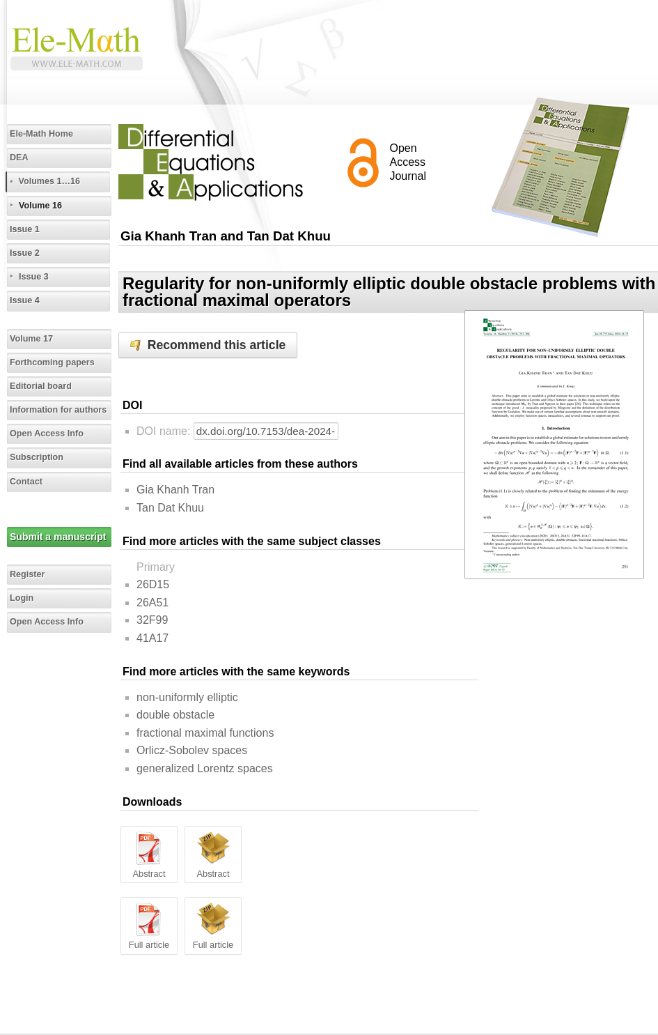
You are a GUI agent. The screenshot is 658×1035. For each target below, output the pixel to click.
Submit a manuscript (58, 536)
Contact (26, 481)
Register (27, 574)
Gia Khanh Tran (175, 490)
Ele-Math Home (41, 134)
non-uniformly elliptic (187, 697)
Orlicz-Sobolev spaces (191, 750)
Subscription (36, 457)
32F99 (152, 620)
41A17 (152, 638)
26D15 (152, 584)
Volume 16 (40, 205)
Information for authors (58, 410)
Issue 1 (25, 229)
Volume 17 (31, 339)
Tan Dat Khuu (170, 508)
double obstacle (175, 715)
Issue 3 (34, 277)
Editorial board (41, 386)
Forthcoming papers (52, 362)
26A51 (152, 602)
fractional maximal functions (205, 733)
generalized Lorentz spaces (204, 768)
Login (21, 598)
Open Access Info (47, 433)
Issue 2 (25, 253)
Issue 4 (25, 300)
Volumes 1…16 (49, 181)
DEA (19, 157)
